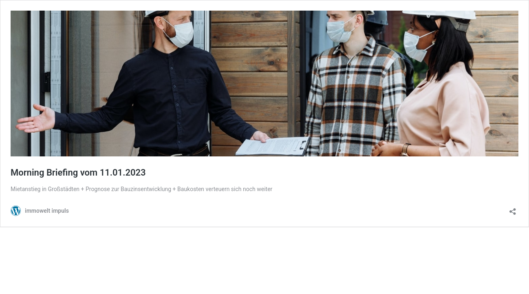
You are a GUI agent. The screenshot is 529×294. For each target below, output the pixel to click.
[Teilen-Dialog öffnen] (512, 209)
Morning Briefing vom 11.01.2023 (78, 172)
